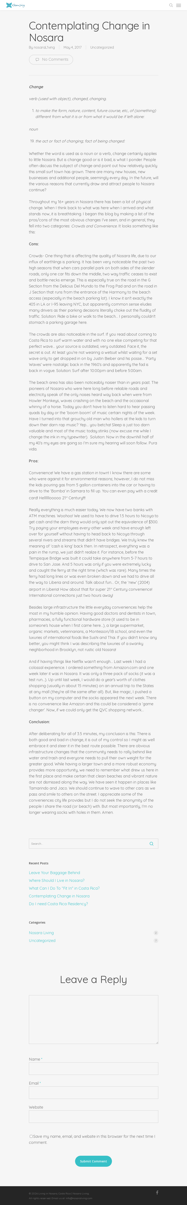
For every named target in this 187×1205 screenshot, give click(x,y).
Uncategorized (102, 47)
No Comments (51, 59)
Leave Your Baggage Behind (54, 872)
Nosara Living (41, 932)
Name (35, 1059)
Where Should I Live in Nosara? (57, 880)
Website (36, 1107)
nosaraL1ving (44, 47)
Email (35, 1083)
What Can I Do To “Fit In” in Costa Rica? (64, 888)
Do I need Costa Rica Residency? (58, 903)
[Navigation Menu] (178, 5)
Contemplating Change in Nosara (59, 896)
